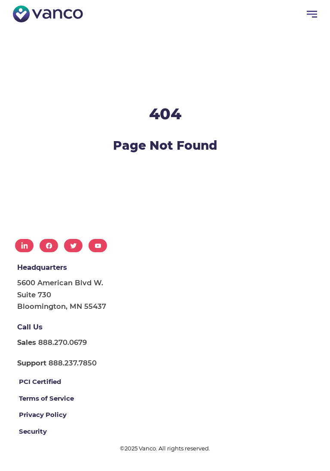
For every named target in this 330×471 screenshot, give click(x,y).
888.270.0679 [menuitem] (52, 342)
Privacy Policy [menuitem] (43, 415)
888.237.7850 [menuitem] (57, 363)
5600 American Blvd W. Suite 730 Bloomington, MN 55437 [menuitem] (61, 294)
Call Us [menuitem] (30, 327)
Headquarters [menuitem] (42, 267)
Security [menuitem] (33, 431)
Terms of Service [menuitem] (46, 398)
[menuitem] (24, 245)
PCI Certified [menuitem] (40, 381)
